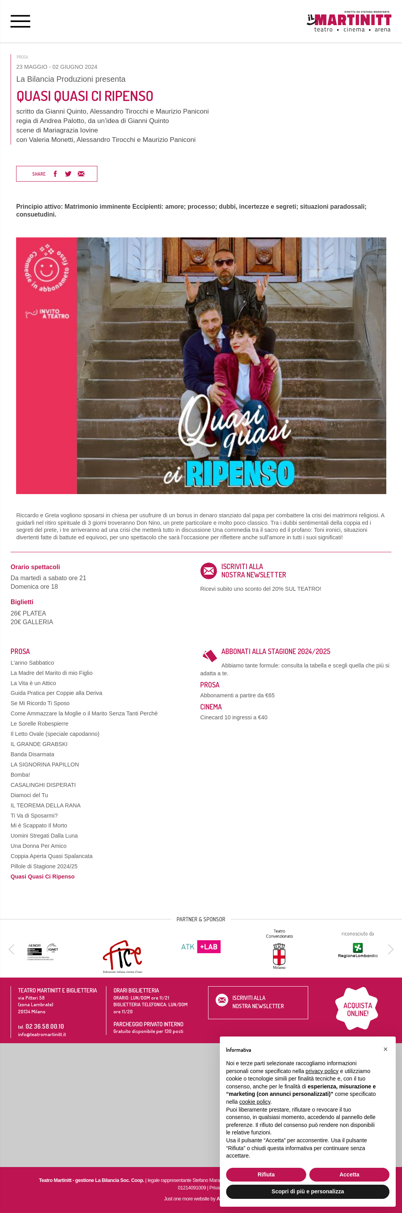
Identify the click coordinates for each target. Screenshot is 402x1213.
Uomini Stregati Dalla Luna (44, 836)
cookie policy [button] (254, 1102)
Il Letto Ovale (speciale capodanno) (55, 734)
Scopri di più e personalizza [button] (308, 1191)
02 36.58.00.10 (45, 1026)
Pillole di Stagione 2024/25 (44, 866)
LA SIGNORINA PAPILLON (45, 764)
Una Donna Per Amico (38, 846)
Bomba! (20, 775)
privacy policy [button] (321, 1071)
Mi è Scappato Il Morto (39, 825)
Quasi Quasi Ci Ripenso (43, 876)
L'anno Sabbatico (32, 663)
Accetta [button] (350, 1174)
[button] (385, 1049)
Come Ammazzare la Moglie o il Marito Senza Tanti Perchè (84, 713)
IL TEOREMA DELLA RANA (45, 805)
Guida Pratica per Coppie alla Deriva (56, 693)
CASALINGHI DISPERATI (43, 785)
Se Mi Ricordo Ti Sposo (40, 703)
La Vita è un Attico (33, 683)
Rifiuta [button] (266, 1174)
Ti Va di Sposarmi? (34, 815)
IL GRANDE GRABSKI (39, 744)
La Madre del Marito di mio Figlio (52, 673)
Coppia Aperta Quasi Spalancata (52, 856)
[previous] (12, 949)
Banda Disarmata (32, 754)
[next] (389, 949)
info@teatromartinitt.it (42, 1034)
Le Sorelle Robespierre (39, 723)
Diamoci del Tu (29, 795)
